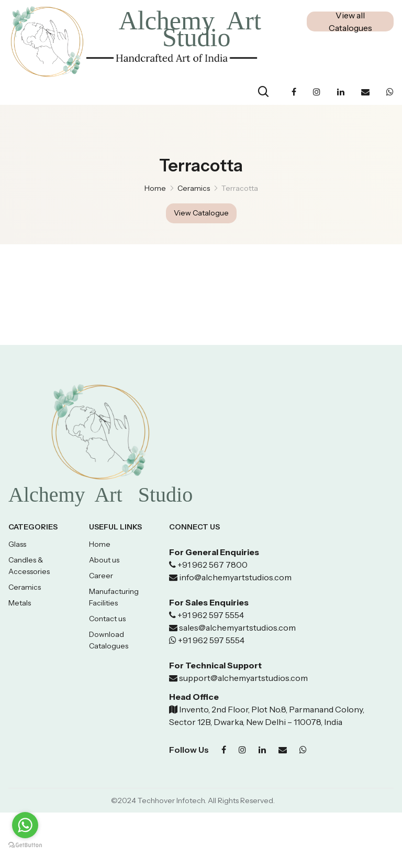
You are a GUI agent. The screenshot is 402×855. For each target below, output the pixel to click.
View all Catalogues (350, 21)
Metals (19, 603)
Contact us (107, 619)
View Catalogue (201, 213)
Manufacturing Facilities (114, 597)
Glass (17, 544)
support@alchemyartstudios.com (242, 678)
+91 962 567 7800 (212, 565)
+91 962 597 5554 (210, 615)
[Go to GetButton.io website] (25, 845)
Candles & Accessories (29, 566)
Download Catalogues (108, 640)
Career (101, 576)
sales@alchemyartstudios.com (237, 628)
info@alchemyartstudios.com (235, 577)
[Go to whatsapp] (25, 825)
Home (155, 188)
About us (104, 560)
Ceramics (24, 587)
